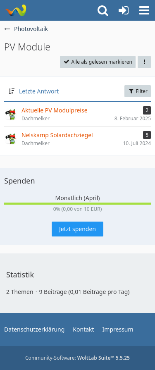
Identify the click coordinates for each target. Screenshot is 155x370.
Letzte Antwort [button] (39, 91)
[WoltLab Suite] (15, 10)
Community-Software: (77, 357)
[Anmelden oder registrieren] (123, 10)
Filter (138, 91)
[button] (144, 10)
